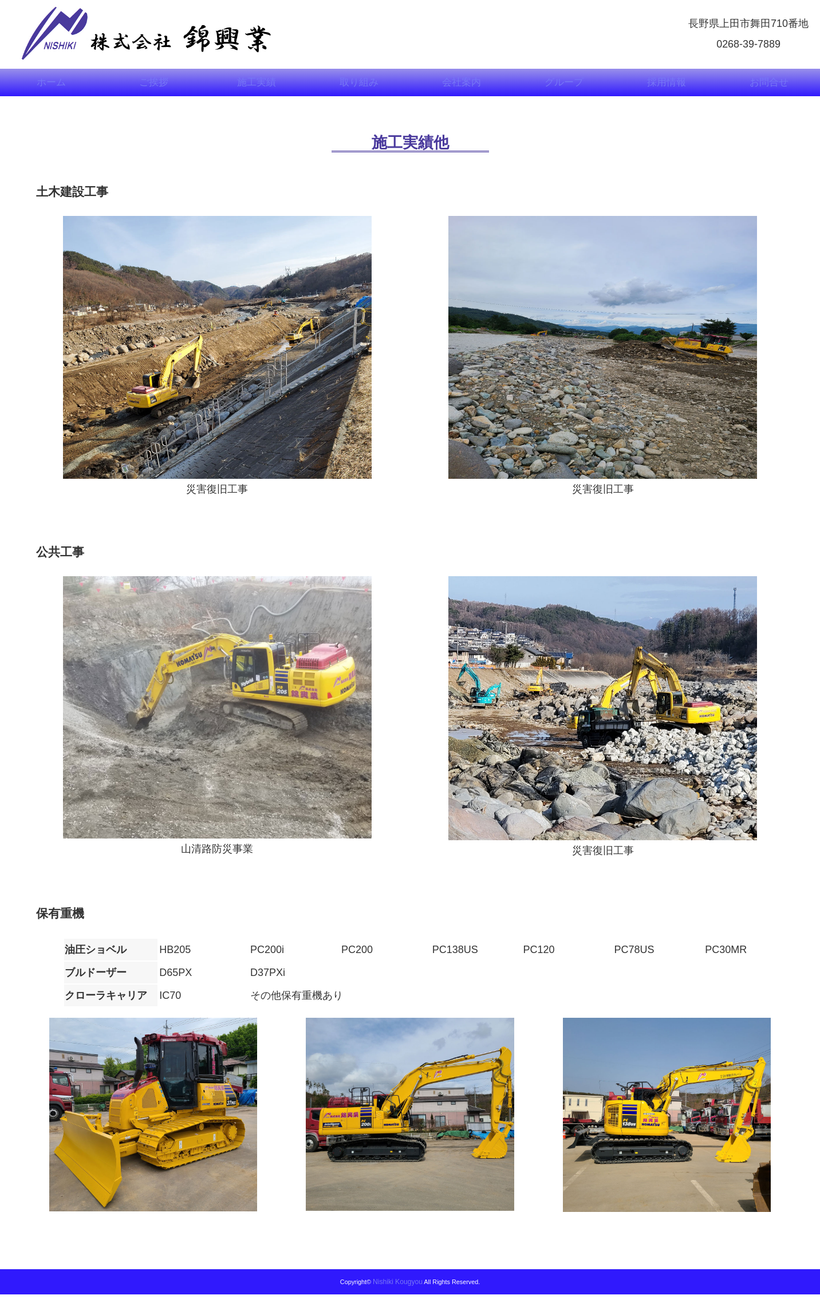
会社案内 (461, 87)
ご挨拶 (154, 87)
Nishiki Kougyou (398, 1291)
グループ (564, 87)
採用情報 (666, 87)
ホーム (51, 87)
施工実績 (256, 87)
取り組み (359, 87)
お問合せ (769, 87)
